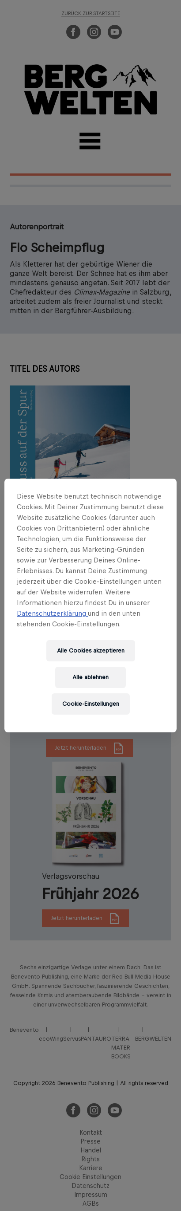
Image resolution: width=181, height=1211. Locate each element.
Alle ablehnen (90, 677)
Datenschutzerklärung (52, 613)
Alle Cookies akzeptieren (90, 650)
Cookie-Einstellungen (90, 703)
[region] (90, 605)
